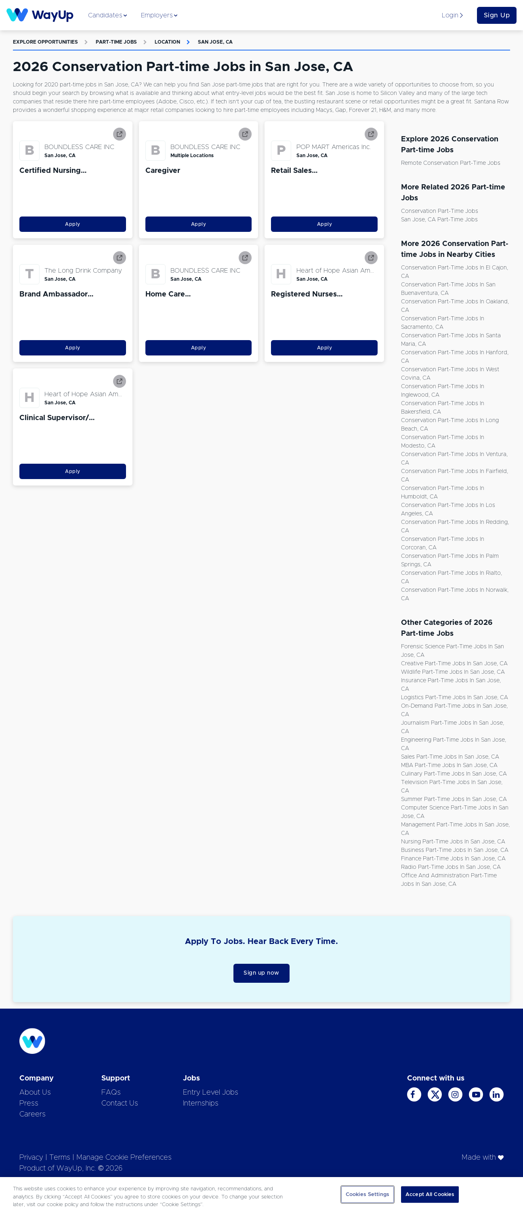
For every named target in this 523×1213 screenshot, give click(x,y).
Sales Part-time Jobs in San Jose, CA (450, 757)
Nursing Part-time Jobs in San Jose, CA (453, 842)
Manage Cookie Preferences (124, 1157)
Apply (72, 224)
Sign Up (497, 15)
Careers (32, 1114)
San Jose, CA (215, 42)
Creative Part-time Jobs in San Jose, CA (454, 663)
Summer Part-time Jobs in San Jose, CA (454, 799)
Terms (59, 1157)
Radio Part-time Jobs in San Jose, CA (451, 867)
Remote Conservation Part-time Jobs (450, 163)
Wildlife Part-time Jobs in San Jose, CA (453, 672)
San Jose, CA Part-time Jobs (439, 220)
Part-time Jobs (116, 42)
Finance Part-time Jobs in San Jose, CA (453, 859)
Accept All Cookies (429, 1194)
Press (28, 1103)
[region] (261, 1195)
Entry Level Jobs (210, 1092)
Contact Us (119, 1103)
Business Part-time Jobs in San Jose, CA (454, 850)
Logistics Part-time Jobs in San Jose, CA (454, 697)
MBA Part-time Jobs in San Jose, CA (449, 765)
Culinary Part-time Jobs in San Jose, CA (454, 774)
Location (167, 42)
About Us (35, 1092)
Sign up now (261, 973)
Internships (200, 1103)
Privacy (31, 1157)
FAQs (111, 1092)
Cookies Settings (367, 1194)
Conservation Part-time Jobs (439, 211)
